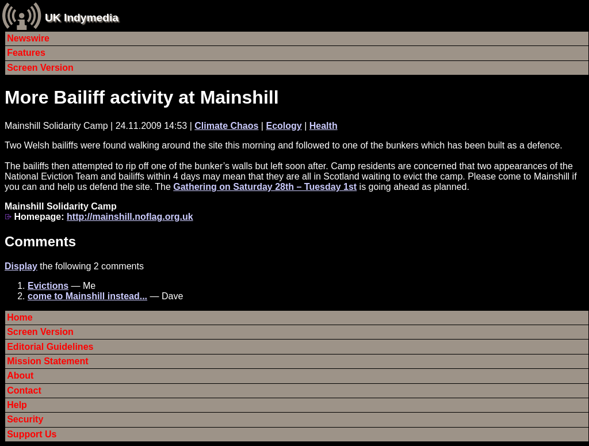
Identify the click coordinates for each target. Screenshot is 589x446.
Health (323, 126)
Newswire (28, 38)
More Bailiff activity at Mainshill (142, 97)
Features (26, 53)
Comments (40, 241)
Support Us (31, 434)
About (20, 375)
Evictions (48, 286)
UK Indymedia (81, 18)
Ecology (283, 126)
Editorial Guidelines (50, 347)
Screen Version (40, 68)
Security (25, 419)
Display (21, 266)
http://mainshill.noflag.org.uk (130, 217)
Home (19, 317)
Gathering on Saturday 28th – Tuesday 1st (265, 187)
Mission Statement (47, 361)
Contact (24, 390)
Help (17, 405)
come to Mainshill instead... (87, 296)
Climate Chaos (226, 126)
